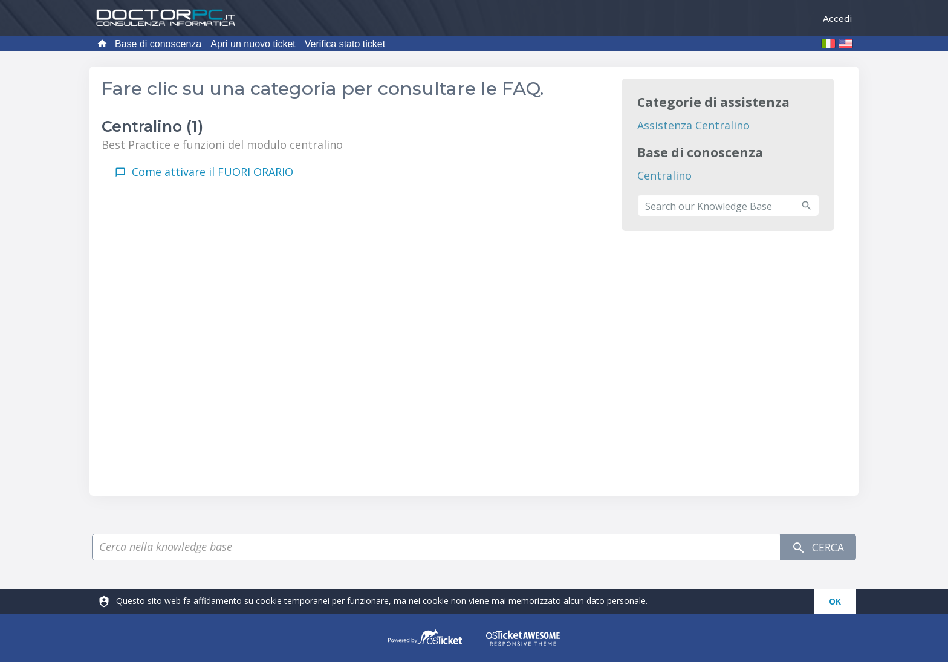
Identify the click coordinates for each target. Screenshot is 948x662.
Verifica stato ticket (345, 44)
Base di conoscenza (158, 44)
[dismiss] (835, 601)
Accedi (837, 18)
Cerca (816, 547)
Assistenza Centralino (693, 125)
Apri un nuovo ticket (253, 44)
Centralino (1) (152, 126)
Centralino (664, 175)
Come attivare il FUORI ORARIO (212, 171)
